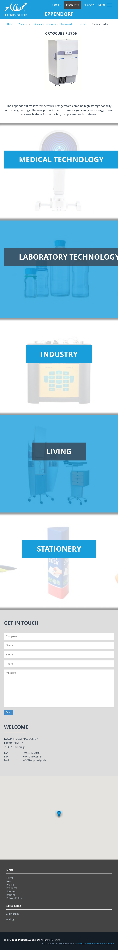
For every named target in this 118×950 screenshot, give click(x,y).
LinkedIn (12, 913)
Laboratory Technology (44, 24)
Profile (56, 5)
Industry (59, 354)
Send (8, 712)
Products (72, 5)
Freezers (81, 24)
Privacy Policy (14, 898)
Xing (10, 919)
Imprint (10, 894)
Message (59, 688)
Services (89, 5)
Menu (109, 5)
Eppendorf (66, 24)
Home (10, 24)
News (9, 881)
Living (59, 451)
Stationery (59, 549)
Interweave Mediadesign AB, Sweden (95, 943)
